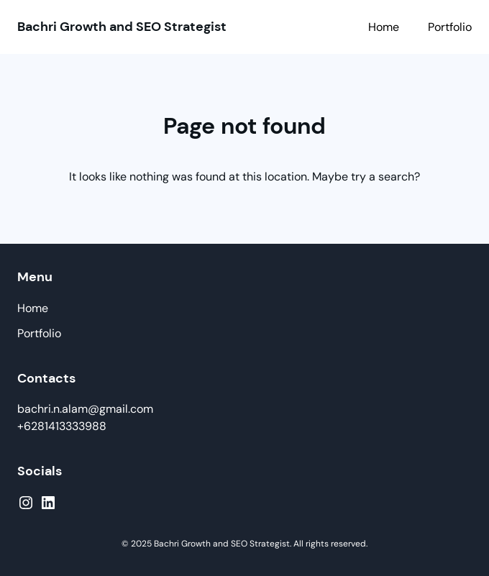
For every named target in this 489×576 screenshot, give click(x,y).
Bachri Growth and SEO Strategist (122, 26)
